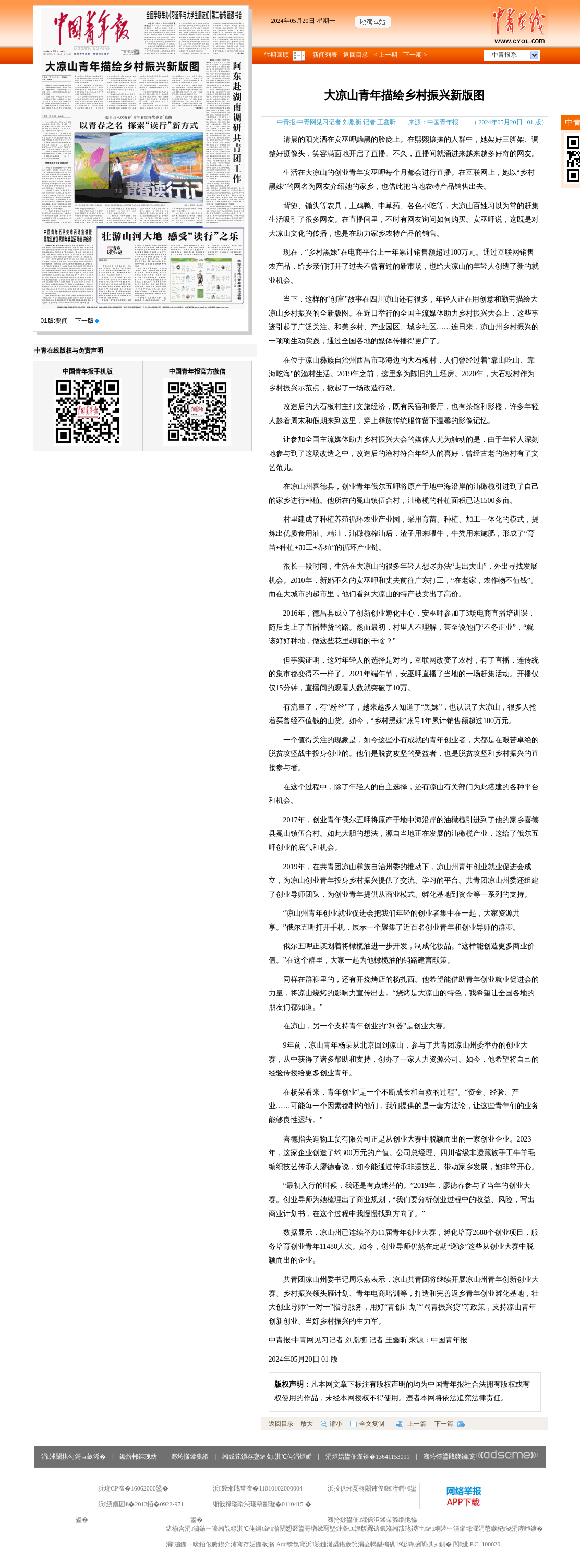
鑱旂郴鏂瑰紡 (138, 1456)
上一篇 (410, 1423)
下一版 (87, 321)
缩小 (331, 1423)
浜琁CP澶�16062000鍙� (133, 1488)
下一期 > (415, 54)
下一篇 (449, 1423)
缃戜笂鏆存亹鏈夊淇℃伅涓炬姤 (266, 1456)
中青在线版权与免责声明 (68, 350)
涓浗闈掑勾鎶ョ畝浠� (73, 1456)
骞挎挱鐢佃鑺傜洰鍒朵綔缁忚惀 (372, 1519)
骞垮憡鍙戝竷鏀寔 (481, 1456)
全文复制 (367, 1423)
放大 (306, 1423)
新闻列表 (324, 54)
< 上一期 (386, 54)
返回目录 (355, 54)
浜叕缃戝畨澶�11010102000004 (258, 1488)
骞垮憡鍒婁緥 (190, 1456)
